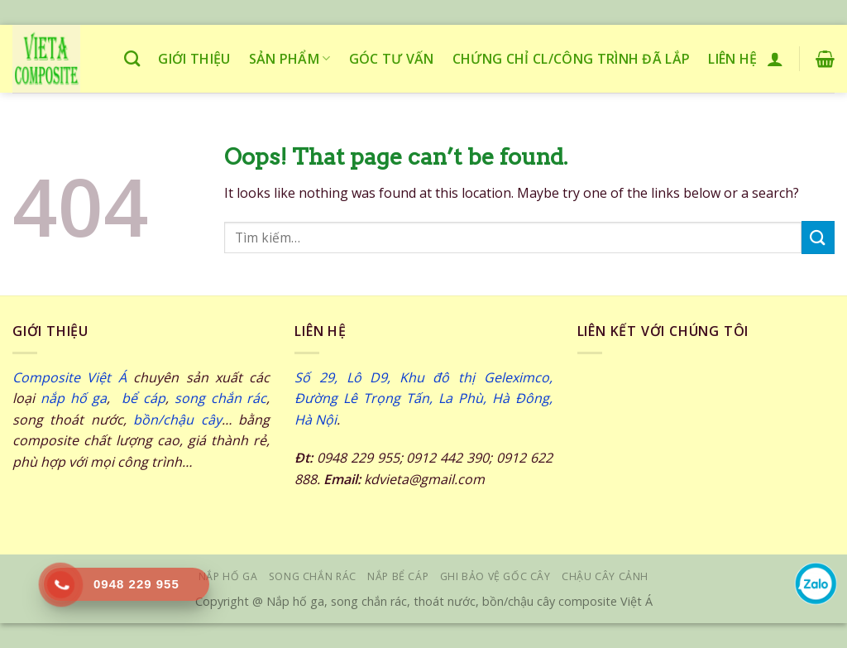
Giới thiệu (194, 59)
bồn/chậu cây (177, 419)
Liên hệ (732, 59)
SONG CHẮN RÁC (313, 576)
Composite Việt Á (69, 377)
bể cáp (140, 398)
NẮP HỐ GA (228, 576)
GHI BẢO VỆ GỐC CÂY (495, 576)
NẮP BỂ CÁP (397, 576)
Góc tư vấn (391, 59)
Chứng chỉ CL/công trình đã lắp (571, 59)
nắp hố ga (74, 398)
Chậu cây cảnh (605, 576)
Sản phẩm (290, 59)
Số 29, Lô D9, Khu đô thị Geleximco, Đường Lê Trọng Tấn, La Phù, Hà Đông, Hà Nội (423, 398)
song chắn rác (221, 398)
